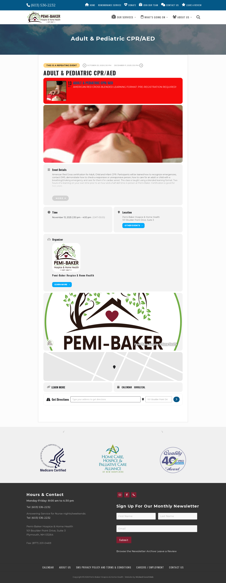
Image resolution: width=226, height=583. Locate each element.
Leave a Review (167, 551)
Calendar (127, 387)
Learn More (62, 284)
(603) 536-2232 (41, 5)
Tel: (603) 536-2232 (38, 507)
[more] (60, 198)
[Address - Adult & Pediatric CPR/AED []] (105, 399)
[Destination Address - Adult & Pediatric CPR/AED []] (158, 399)
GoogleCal (139, 387)
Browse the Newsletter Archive (136, 551)
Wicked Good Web (145, 577)
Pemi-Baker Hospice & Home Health (73, 275)
